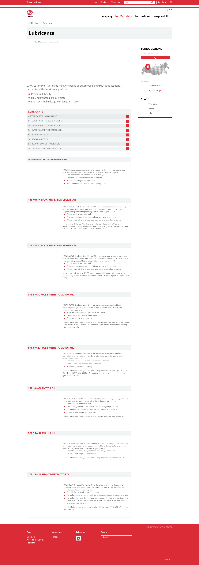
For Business (143, 16)
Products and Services (35, 540)
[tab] (79, 111)
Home (94, 2)
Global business (35, 2)
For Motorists (123, 16)
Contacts (55, 537)
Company (106, 16)
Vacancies (115, 2)
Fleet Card (31, 543)
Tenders (104, 2)
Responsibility (162, 16)
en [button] (171, 2)
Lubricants (31, 537)
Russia (162, 2)
